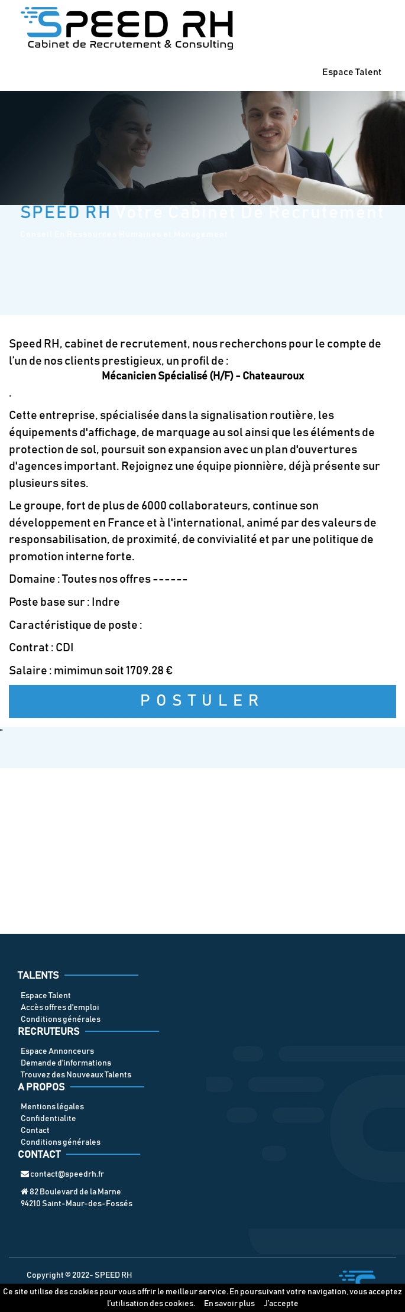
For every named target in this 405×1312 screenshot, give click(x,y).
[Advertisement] (202, 851)
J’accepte (281, 1304)
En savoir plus (229, 1304)
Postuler (202, 701)
